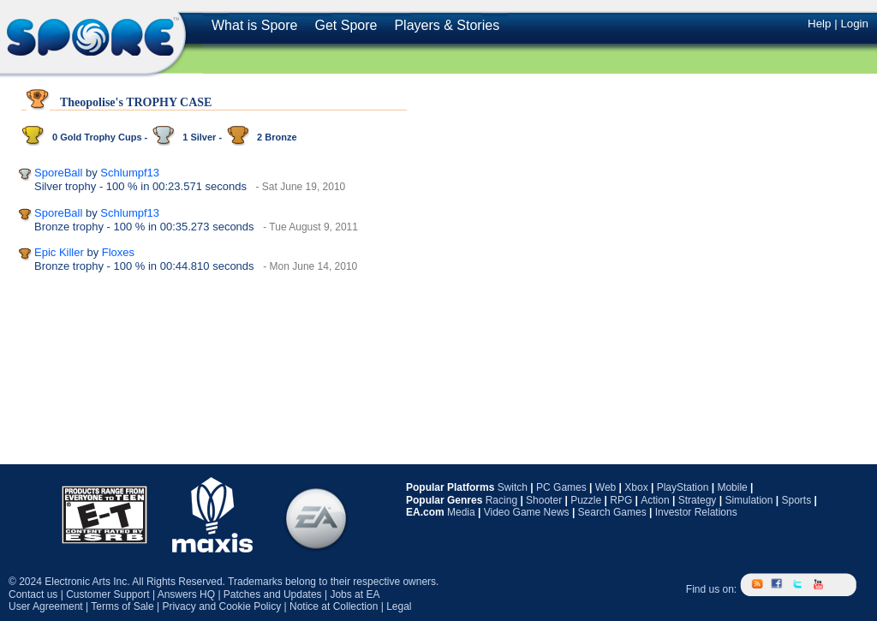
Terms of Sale (122, 606)
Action (655, 500)
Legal (398, 606)
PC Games (561, 487)
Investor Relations (696, 512)
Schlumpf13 (129, 172)
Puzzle (585, 500)
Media (461, 512)
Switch (513, 487)
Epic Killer (59, 252)
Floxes (118, 252)
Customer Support (107, 594)
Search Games (612, 512)
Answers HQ (186, 594)
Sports (796, 500)
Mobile (732, 487)
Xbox (635, 487)
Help (819, 23)
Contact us (33, 594)
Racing (501, 500)
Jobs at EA (354, 594)
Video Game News (527, 512)
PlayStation (683, 487)
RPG (621, 500)
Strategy (697, 500)
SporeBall (58, 172)
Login (854, 23)
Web (605, 487)
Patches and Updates (273, 594)
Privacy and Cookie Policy (221, 606)
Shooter (544, 500)
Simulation (749, 500)
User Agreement (46, 606)
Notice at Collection (333, 606)
